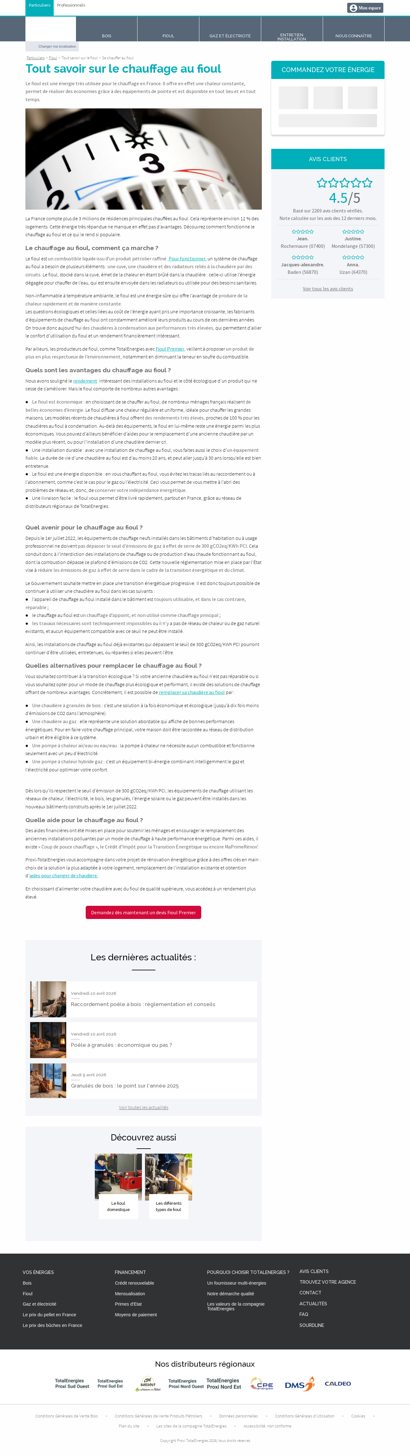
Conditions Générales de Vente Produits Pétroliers (158, 1416)
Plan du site (129, 1426)
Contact (310, 1293)
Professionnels (71, 5)
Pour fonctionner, (188, 258)
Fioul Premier (170, 349)
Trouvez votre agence (327, 1282)
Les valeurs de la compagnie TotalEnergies (236, 1306)
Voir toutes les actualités (143, 1107)
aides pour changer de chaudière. (64, 875)
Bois (27, 1283)
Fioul (27, 1293)
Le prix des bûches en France (52, 1325)
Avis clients (314, 1271)
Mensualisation (130, 1293)
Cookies (358, 1416)
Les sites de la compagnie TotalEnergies (191, 1426)
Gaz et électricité (39, 1304)
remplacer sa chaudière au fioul (192, 692)
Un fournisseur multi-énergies (236, 1283)
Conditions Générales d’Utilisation (304, 1416)
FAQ (303, 1314)
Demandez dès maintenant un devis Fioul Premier (143, 912)
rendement (85, 381)
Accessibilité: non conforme (267, 1426)
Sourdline (311, 1325)
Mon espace (369, 8)
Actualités (313, 1304)
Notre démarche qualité (230, 1293)
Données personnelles (238, 1416)
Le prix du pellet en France (49, 1314)
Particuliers (39, 5)
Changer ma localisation (57, 46)
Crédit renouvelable (134, 1283)
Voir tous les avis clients (328, 288)
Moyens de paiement (136, 1314)
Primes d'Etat (128, 1304)
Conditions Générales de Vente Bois (66, 1416)
